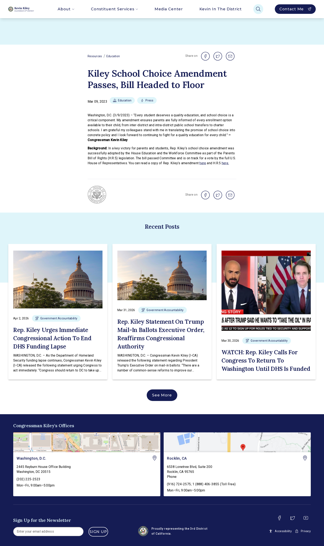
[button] (122, 101)
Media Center (169, 9)
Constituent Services (114, 9)
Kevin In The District (220, 9)
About (66, 9)
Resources (95, 56)
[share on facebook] (205, 56)
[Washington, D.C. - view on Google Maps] (86, 442)
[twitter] (293, 518)
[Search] (258, 9)
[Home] (24, 9)
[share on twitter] (217, 56)
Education (113, 56)
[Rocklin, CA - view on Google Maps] (237, 442)
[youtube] (306, 518)
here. (225, 163)
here (202, 163)
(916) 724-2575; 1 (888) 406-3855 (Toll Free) (201, 484)
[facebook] (279, 518)
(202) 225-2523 (28, 479)
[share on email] (230, 56)
